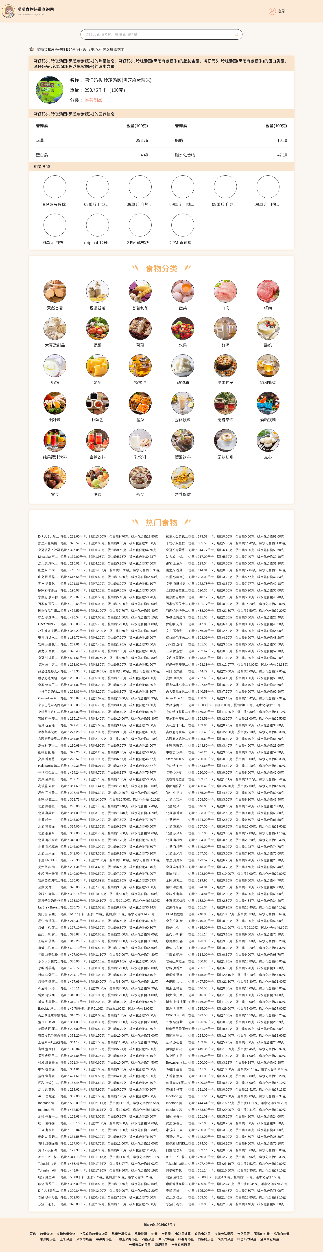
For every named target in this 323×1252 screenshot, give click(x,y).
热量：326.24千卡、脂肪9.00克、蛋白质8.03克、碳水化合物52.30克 (225, 752)
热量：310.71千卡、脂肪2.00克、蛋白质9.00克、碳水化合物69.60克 (97, 1001)
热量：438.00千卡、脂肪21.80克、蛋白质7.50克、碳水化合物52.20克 (226, 610)
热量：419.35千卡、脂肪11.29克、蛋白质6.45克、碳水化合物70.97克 (226, 1049)
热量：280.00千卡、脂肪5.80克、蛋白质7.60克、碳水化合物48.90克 (97, 678)
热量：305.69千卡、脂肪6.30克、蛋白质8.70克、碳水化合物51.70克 (225, 738)
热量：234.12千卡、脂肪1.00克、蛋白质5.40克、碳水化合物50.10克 (97, 974)
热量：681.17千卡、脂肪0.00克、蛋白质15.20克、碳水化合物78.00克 (226, 604)
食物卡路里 (202, 1233)
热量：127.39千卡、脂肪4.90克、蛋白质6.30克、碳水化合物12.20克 (97, 1150)
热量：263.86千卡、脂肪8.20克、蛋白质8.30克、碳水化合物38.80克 (97, 691)
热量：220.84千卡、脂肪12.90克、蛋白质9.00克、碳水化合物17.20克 (98, 1190)
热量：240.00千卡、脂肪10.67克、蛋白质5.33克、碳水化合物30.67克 (226, 914)
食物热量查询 (66, 1233)
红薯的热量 (186, 1239)
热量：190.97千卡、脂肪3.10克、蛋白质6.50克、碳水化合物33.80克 (97, 590)
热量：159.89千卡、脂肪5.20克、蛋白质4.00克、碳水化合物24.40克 (225, 1042)
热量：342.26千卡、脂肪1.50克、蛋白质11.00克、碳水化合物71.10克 (98, 941)
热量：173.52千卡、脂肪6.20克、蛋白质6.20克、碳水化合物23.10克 (225, 860)
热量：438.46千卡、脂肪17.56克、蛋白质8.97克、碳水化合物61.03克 (98, 1163)
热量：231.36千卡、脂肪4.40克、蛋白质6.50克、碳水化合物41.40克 (97, 867)
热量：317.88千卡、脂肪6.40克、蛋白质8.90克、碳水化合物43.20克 (225, 624)
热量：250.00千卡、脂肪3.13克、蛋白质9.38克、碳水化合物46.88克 (225, 1062)
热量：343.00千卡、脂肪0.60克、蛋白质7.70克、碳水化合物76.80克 (97, 840)
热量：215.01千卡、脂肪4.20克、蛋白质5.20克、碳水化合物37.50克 (97, 563)
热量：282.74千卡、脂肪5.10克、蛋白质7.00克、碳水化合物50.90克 (97, 779)
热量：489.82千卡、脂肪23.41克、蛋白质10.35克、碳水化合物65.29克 (227, 1184)
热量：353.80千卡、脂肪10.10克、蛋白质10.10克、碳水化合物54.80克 (99, 900)
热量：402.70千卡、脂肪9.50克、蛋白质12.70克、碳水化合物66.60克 (98, 948)
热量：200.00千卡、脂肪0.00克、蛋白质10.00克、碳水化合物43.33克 (226, 759)
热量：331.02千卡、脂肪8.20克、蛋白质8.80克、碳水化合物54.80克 (97, 684)
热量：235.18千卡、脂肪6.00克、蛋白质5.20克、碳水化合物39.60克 (225, 968)
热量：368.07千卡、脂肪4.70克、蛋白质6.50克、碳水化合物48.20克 (225, 637)
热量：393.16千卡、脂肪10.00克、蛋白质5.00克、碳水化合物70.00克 (98, 894)
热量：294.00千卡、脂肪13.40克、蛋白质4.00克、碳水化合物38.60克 (226, 1035)
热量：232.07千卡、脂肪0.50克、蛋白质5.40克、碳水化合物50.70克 (97, 597)
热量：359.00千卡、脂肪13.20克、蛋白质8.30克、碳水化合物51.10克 (226, 711)
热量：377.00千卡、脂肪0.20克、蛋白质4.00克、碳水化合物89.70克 (225, 1123)
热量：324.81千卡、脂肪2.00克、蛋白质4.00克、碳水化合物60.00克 (225, 887)
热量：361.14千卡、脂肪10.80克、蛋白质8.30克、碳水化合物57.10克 (226, 1170)
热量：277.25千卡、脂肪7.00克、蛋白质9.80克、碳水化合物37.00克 (97, 732)
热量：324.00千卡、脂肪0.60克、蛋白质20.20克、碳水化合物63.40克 (226, 840)
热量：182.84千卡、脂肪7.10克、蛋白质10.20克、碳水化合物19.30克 (98, 1130)
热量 (154, 1233)
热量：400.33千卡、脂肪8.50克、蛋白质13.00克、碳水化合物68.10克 (226, 1082)
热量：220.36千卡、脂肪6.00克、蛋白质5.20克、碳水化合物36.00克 (225, 590)
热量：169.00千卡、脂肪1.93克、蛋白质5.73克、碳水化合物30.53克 (97, 556)
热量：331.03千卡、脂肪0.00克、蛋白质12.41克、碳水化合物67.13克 (226, 1089)
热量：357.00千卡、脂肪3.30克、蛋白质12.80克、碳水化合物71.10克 (226, 833)
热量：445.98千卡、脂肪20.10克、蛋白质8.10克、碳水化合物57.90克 (226, 974)
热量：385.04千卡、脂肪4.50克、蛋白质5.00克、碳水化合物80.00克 (225, 792)
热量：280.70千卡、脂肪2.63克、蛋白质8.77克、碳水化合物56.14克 (97, 907)
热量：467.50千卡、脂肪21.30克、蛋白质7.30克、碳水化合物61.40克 (226, 981)
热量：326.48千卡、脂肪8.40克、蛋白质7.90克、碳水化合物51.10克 (97, 651)
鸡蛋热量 (148, 1239)
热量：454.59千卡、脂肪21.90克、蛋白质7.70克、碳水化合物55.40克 (98, 610)
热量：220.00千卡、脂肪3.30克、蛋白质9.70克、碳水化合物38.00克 (225, 1130)
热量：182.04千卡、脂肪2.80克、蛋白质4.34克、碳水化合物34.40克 (225, 900)
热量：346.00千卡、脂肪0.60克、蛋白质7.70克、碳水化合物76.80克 (225, 806)
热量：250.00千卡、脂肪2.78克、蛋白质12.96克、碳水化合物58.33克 (226, 1157)
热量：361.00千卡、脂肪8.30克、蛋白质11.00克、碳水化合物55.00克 (98, 1022)
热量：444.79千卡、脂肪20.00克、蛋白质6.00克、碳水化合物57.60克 (226, 671)
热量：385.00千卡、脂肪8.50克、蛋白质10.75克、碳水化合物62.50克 (98, 1184)
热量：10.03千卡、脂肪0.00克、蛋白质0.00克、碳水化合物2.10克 (223, 705)
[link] (46, 49)
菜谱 (33, 1233)
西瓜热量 (161, 1244)
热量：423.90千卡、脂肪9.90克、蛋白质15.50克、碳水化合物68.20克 (226, 941)
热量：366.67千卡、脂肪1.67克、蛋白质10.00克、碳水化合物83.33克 (98, 698)
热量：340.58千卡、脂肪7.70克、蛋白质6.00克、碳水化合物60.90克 (225, 691)
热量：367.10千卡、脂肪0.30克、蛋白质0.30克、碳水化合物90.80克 (97, 927)
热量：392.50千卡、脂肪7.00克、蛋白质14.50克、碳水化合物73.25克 (226, 1015)
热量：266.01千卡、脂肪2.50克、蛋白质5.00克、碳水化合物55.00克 (225, 631)
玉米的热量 (262, 1233)
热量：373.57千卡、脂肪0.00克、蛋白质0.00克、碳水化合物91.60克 (225, 536)
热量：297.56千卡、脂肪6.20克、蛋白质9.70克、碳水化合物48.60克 (225, 684)
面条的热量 (206, 1239)
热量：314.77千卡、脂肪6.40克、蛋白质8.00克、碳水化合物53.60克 (225, 550)
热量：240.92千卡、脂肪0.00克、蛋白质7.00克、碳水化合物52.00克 (225, 921)
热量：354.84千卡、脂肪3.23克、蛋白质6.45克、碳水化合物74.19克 (97, 1055)
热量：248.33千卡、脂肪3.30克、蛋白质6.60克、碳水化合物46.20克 (97, 921)
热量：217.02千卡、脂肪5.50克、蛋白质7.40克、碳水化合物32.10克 (225, 556)
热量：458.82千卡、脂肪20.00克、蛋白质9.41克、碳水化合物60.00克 (226, 1109)
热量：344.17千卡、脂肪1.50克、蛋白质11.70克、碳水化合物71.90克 (98, 1042)
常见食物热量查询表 (93, 1233)
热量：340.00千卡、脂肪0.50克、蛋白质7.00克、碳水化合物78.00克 (97, 873)
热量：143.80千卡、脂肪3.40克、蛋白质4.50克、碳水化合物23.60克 (225, 745)
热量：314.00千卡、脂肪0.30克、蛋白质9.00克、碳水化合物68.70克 (225, 954)
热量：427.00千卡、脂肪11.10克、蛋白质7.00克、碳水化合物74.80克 (98, 954)
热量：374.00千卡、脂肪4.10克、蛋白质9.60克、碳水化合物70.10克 (225, 1143)
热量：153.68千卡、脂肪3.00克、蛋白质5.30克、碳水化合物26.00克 (97, 1116)
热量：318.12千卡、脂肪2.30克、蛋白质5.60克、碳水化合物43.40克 (225, 597)
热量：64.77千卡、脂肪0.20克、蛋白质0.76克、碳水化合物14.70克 (96, 914)
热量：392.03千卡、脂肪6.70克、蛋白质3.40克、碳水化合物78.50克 (97, 705)
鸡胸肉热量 (281, 1233)
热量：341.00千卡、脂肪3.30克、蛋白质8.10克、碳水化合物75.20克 (97, 853)
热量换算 (141, 1233)
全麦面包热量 (269, 1239)
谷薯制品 (63, 49)
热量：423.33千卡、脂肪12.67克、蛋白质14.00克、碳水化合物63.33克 (227, 664)
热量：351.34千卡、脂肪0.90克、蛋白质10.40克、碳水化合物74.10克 (226, 907)
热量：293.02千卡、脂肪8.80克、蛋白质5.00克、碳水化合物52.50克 (97, 664)
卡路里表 (243, 1233)
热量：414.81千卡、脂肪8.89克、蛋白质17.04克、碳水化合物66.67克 (226, 570)
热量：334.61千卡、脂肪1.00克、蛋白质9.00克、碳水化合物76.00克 (97, 1069)
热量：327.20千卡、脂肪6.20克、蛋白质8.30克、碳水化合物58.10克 (97, 752)
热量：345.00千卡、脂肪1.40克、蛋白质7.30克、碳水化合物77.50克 (97, 819)
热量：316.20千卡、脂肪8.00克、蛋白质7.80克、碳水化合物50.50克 (97, 1015)
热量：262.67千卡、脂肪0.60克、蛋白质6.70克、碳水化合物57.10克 (225, 651)
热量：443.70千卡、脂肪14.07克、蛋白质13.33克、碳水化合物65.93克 (99, 570)
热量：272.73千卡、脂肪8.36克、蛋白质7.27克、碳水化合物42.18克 (225, 583)
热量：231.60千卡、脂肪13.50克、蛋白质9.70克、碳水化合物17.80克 (98, 536)
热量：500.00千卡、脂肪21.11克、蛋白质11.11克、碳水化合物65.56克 (99, 1103)
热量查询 (46, 1233)
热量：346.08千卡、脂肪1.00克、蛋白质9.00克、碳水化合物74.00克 (225, 995)
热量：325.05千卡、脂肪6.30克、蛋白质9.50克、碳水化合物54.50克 (97, 550)
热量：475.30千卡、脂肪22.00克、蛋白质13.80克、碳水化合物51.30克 (99, 860)
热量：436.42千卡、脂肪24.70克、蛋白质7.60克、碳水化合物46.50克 (226, 786)
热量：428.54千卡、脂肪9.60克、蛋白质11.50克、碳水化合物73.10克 (98, 617)
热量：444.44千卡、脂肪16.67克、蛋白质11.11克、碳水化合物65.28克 (227, 1103)
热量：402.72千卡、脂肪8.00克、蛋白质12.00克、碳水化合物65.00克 (98, 968)
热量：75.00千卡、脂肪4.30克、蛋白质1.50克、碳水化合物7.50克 (223, 1177)
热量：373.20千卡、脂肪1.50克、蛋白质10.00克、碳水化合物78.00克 (98, 1035)
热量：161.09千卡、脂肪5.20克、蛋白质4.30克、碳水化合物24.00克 (225, 1116)
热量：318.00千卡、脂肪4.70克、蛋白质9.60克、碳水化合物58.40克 (225, 867)
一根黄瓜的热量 (140, 1244)
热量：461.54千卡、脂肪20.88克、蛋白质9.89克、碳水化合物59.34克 (226, 1096)
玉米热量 (66, 1239)
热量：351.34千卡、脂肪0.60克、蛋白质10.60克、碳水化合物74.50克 (98, 1062)
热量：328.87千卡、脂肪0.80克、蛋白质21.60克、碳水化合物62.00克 (98, 934)
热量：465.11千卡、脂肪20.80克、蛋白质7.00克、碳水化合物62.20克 (98, 988)
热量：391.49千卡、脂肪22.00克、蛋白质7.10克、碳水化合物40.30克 (226, 732)
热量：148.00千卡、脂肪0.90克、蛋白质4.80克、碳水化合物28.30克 (225, 1136)
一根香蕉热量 (180, 1244)
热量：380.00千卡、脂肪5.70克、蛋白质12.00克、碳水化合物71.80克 (98, 624)
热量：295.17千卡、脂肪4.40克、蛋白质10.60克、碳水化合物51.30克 (98, 718)
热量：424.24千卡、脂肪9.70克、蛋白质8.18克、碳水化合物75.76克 (97, 772)
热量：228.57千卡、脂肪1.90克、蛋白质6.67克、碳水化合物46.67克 (97, 759)
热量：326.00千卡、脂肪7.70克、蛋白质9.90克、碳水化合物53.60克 (97, 887)
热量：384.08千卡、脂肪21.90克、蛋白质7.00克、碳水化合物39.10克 (98, 738)
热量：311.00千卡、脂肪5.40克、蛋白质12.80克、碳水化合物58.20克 (226, 1076)
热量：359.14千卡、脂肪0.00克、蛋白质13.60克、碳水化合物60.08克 (226, 1150)
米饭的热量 (84, 1239)
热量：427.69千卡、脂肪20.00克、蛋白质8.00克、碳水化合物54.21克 (98, 981)
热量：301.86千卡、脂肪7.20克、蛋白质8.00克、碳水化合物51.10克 (97, 583)
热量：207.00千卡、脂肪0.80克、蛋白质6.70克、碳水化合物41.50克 (97, 1028)
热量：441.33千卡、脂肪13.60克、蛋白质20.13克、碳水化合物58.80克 (227, 1069)
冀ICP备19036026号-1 (159, 1224)
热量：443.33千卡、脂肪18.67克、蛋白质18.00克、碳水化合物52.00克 (99, 671)
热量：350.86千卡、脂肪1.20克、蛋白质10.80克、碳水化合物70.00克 (226, 961)
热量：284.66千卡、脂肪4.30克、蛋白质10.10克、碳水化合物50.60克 (226, 765)
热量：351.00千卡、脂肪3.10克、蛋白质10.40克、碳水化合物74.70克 (98, 813)
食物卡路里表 (223, 1233)
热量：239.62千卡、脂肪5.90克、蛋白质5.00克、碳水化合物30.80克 (97, 1089)
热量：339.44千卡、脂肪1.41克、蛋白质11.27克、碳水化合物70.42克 (226, 779)
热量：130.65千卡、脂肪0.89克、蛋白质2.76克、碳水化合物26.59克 (97, 880)
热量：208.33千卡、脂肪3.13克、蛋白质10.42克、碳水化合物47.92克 (226, 698)
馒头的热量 (225, 1239)
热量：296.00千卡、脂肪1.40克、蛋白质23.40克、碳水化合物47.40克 (98, 806)
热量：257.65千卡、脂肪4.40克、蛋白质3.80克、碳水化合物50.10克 (225, 678)
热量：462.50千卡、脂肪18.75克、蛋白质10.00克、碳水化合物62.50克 (99, 1109)
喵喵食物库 (46, 49)
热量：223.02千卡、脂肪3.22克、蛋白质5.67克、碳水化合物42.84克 (225, 577)
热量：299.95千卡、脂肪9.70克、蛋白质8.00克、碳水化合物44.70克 (225, 880)
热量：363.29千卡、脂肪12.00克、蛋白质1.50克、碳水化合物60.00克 (98, 631)
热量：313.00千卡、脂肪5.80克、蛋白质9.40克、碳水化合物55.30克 (97, 711)
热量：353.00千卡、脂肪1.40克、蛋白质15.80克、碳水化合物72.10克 (226, 1197)
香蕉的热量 (48, 1239)
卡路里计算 (183, 1233)
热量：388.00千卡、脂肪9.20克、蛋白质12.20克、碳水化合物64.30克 (226, 948)
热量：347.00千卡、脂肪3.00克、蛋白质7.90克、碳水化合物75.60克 (225, 853)
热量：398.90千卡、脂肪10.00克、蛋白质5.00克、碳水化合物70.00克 (226, 873)
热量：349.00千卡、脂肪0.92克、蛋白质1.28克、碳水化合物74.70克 (225, 846)
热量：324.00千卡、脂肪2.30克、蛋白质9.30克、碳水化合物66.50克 (225, 819)
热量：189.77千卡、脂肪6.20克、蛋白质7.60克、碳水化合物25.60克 (97, 637)
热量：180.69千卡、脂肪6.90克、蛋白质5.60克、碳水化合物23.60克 (97, 745)
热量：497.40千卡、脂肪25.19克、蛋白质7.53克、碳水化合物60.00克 (226, 1163)
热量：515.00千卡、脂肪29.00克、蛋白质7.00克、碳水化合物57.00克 (226, 1008)
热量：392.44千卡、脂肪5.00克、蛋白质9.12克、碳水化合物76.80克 (97, 725)
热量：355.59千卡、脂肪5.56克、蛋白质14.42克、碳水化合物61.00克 (226, 543)
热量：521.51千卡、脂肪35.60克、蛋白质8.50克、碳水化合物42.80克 (98, 658)
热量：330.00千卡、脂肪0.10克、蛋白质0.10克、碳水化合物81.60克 (97, 961)
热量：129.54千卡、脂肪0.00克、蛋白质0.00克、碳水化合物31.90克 (225, 563)
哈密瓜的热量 (246, 1239)
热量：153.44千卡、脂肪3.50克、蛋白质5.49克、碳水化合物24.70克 (97, 1082)
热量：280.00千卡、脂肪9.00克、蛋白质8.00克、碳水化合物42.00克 (225, 772)
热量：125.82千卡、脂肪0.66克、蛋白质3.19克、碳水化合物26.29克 (225, 1022)
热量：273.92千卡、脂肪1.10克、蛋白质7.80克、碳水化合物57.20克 (225, 658)
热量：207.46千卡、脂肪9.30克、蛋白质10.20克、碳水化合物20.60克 (98, 792)
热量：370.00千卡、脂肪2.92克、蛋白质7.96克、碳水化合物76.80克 (97, 1204)
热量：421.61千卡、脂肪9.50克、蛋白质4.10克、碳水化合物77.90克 (97, 1076)
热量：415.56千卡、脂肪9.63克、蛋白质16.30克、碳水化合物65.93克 (98, 577)
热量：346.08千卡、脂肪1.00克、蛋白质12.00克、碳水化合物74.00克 (98, 995)
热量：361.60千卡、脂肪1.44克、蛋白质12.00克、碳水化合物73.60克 (98, 786)
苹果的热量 (104, 1239)
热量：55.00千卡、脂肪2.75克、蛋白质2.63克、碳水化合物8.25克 (95, 1177)
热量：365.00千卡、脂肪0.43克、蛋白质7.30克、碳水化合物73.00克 (225, 1190)
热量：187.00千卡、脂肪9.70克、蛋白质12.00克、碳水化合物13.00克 (98, 1143)
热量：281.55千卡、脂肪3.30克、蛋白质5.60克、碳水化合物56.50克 (225, 644)
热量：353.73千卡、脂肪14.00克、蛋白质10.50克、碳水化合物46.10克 (99, 799)
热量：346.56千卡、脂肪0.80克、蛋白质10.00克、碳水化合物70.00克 (226, 988)
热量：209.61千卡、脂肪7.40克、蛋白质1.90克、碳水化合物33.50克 (97, 644)
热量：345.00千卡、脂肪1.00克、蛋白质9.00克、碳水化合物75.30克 (97, 846)
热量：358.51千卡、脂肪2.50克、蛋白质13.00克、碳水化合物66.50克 (226, 718)
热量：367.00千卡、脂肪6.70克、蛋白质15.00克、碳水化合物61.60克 (226, 826)
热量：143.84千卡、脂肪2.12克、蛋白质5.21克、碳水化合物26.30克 (97, 1049)
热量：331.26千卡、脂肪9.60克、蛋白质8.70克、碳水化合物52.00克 (225, 1028)
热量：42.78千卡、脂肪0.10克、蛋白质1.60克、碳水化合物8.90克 (95, 1008)
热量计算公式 (121, 1233)
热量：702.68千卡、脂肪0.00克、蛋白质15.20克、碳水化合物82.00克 (98, 604)
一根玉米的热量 (127, 1239)
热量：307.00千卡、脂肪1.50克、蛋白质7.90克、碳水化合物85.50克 (97, 1096)
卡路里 (166, 1233)
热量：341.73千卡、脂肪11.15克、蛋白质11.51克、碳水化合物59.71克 (99, 1157)
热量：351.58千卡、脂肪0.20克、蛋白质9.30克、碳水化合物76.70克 (97, 1136)
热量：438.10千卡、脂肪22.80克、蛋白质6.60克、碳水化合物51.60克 (98, 1123)
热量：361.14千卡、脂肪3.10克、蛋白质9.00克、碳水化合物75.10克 (225, 934)
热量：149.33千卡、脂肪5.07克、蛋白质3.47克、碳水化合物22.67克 (97, 765)
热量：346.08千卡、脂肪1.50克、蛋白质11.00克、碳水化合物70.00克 (226, 1055)
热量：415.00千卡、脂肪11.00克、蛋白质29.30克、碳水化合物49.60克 (227, 927)
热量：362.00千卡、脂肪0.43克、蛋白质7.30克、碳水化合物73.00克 (97, 1197)
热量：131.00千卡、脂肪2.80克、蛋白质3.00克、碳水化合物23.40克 (225, 617)
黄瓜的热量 (166, 1239)
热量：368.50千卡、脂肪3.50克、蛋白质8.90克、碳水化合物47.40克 (225, 799)
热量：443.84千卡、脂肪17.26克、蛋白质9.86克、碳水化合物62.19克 (98, 1170)
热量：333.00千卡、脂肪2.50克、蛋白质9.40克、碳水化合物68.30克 (225, 813)
